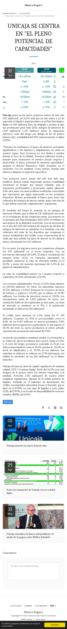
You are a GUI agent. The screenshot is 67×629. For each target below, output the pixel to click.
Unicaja (7, 402)
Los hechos (25, 13)
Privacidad (40, 619)
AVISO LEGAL (26, 619)
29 (10, 466)
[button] (4, 5)
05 (10, 422)
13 (10, 511)
